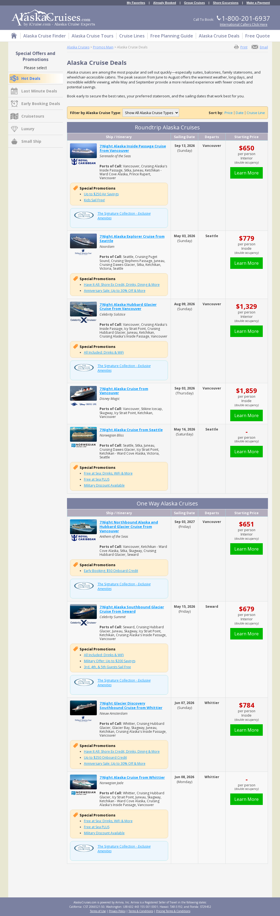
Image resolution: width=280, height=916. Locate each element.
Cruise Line (256, 112)
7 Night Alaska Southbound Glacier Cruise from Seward (132, 609)
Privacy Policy (117, 911)
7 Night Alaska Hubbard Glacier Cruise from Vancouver (128, 306)
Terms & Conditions (141, 911)
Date (240, 112)
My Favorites (136, 2)
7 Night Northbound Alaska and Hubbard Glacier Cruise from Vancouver (129, 526)
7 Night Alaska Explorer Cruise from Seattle (132, 238)
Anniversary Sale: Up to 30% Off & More (114, 290)
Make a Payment (258, 2)
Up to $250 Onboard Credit (105, 757)
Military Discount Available (104, 485)
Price (228, 112)
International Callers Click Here (243, 24)
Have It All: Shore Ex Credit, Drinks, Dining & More (122, 284)
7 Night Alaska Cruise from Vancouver (124, 391)
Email (264, 47)
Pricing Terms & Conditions (173, 911)
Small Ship (31, 141)
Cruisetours (32, 116)
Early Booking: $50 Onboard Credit (111, 570)
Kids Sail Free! (94, 200)
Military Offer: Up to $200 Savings (109, 661)
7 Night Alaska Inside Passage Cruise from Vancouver (133, 148)
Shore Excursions (226, 2)
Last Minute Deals (39, 91)
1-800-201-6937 (245, 18)
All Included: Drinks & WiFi (104, 352)
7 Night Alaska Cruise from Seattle (131, 429)
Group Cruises (194, 2)
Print (243, 47)
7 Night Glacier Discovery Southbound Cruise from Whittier (131, 705)
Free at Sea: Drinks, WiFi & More (108, 473)
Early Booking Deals (40, 103)
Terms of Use (98, 911)
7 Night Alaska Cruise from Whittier (132, 777)
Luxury (27, 128)
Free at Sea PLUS (96, 479)
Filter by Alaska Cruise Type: (95, 113)
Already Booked (164, 2)
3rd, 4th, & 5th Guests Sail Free (107, 667)
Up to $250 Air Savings (101, 194)
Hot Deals (30, 78)
